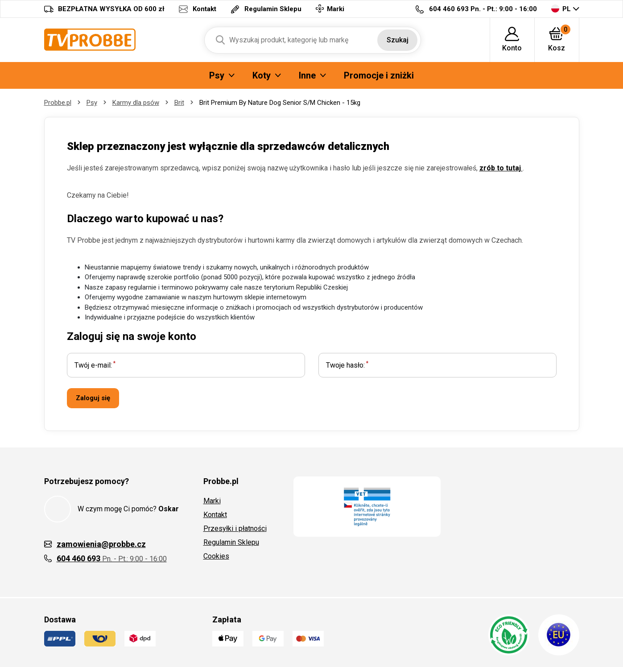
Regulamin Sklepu (231, 542)
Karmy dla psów (135, 103)
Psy (92, 103)
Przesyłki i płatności (235, 528)
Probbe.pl (57, 103)
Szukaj (397, 40)
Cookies (216, 556)
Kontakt (215, 514)
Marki (212, 501)
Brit (179, 103)
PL (561, 8)
